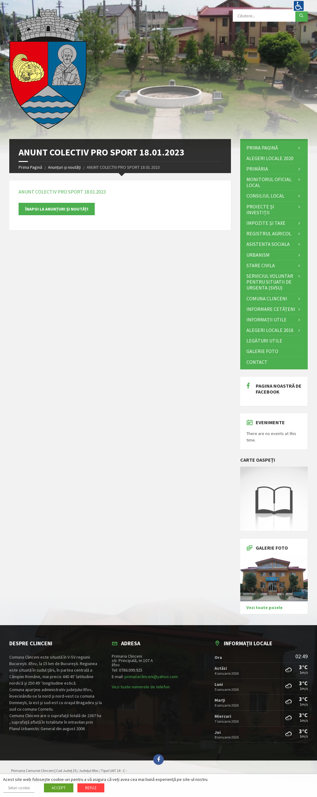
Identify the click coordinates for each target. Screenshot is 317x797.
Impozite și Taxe (265, 223)
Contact (256, 362)
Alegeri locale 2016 (269, 330)
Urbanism (258, 255)
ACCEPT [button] (59, 787)
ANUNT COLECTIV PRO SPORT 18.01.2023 (62, 192)
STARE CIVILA (260, 265)
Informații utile (266, 319)
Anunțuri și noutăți (64, 167)
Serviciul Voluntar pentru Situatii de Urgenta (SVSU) (269, 282)
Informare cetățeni (270, 309)
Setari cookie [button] (19, 787)
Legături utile (264, 341)
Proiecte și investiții (260, 209)
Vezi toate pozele (264, 607)
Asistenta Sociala (268, 244)
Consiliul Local (265, 196)
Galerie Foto (262, 351)
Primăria (257, 169)
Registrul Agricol (268, 233)
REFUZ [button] (91, 787)
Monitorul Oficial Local (269, 182)
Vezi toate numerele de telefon (141, 687)
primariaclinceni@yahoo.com (151, 676)
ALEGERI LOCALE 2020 (269, 158)
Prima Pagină (30, 167)
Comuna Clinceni (266, 298)
